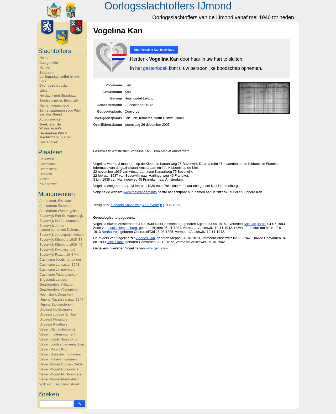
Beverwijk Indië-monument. (60, 221)
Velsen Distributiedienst (57, 329)
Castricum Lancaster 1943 (59, 264)
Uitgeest (45, 174)
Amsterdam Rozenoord (57, 206)
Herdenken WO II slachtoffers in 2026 (55, 135)
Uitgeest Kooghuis (53, 319)
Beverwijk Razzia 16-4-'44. (59, 254)
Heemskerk (48, 169)
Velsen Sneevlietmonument (60, 354)
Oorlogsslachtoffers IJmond (168, 6)
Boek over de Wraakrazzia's (50, 126)
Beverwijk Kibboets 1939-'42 (60, 245)
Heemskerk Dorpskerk (56, 294)
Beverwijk (46, 159)
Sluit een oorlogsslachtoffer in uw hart (59, 76)
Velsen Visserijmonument (58, 359)
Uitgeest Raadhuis (53, 324)
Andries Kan (145, 238)
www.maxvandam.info (140, 192)
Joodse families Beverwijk (58, 100)
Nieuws (45, 68)
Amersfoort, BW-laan (55, 201)
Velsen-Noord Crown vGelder (61, 364)
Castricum (47, 164)
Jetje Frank (115, 242)
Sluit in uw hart (154, 49)
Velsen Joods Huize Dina (58, 339)
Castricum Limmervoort (57, 269)
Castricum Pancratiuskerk (58, 274)
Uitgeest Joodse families (57, 314)
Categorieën (48, 63)
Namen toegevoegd (54, 105)
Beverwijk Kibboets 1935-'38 (60, 240)
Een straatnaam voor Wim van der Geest (60, 112)
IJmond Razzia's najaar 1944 (61, 299)
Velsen (44, 179)
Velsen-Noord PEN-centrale (60, 374)
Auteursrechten (50, 119)
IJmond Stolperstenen (55, 304)
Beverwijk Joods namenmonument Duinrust (59, 228)
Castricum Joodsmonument (60, 259)
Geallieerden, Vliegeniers (58, 289)
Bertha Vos (110, 232)
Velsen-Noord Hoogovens (58, 369)
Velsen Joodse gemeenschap (61, 344)
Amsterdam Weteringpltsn (58, 211)
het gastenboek (151, 68)
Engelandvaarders (53, 279)
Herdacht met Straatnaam (58, 95)
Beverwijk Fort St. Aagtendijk (61, 216)
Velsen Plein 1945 (53, 349)
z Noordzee (48, 184)
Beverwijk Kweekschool (57, 249)
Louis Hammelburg (122, 228)
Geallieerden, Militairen (56, 284)
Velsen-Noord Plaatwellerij (59, 379)
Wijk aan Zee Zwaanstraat (59, 384)
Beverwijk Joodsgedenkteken (61, 235)
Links (43, 90)
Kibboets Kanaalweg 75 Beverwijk (136, 205)
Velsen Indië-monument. (57, 334)
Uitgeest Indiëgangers (55, 309)
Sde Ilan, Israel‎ (255, 224)
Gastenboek (48, 142)
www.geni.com (157, 248)
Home (44, 58)
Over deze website (53, 85)
